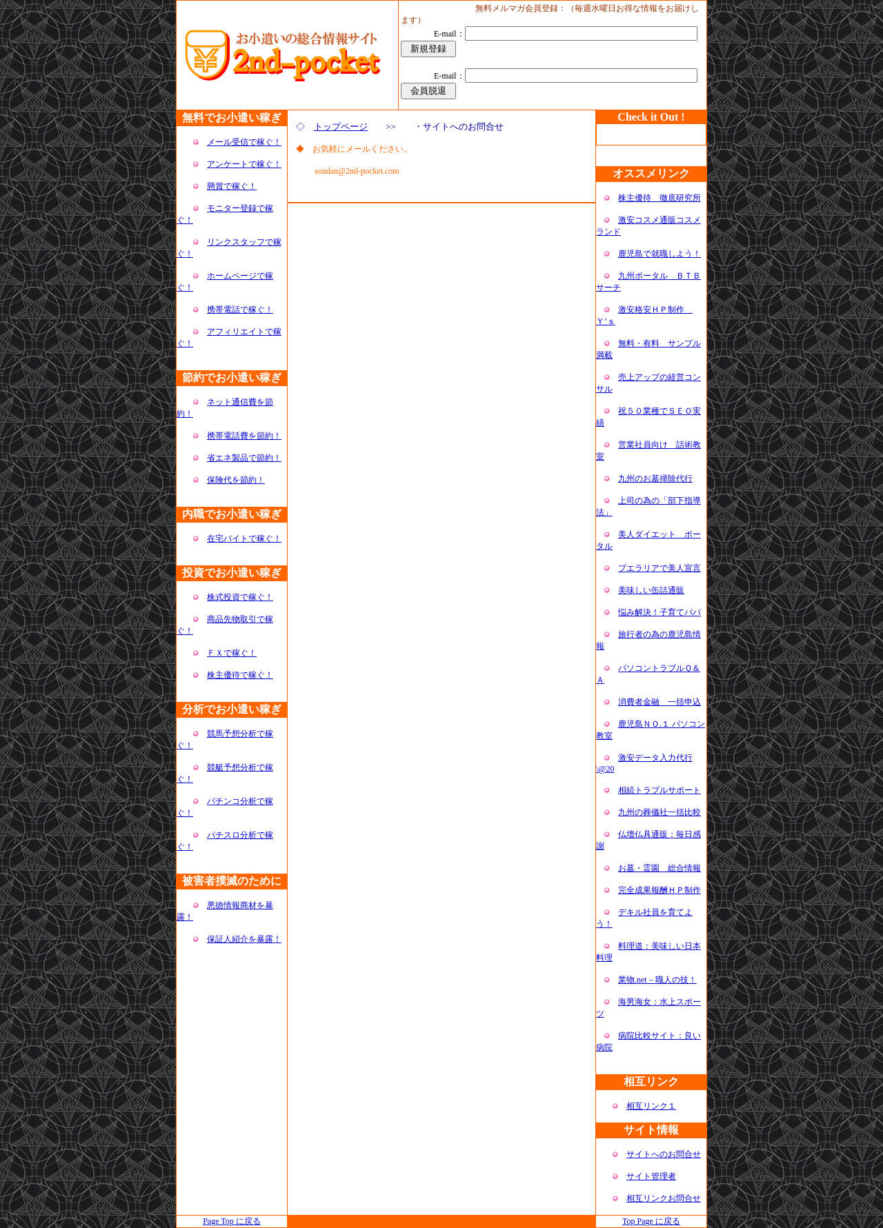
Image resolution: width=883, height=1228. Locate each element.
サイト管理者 (651, 1176)
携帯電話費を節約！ (244, 436)
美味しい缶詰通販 (651, 590)
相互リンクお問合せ (663, 1198)
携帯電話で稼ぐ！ (240, 309)
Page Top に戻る (232, 1221)
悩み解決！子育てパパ (659, 612)
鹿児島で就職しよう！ (659, 254)
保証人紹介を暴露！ (244, 939)
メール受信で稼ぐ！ (244, 142)
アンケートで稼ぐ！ (244, 164)
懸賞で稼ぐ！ (232, 186)
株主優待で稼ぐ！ (240, 675)
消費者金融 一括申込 (659, 702)
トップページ (341, 126)
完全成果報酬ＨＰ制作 (659, 890)
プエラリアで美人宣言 (659, 568)
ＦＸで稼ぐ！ (232, 653)
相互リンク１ (651, 1106)
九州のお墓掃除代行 (655, 478)
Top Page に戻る (651, 1221)
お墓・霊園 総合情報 (659, 868)
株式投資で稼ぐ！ (240, 597)
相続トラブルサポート (659, 790)
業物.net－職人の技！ (657, 980)
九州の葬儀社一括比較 (659, 812)
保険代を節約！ (236, 480)
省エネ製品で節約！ (244, 458)
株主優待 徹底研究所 (659, 198)
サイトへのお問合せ (663, 1154)
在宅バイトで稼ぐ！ (244, 538)
